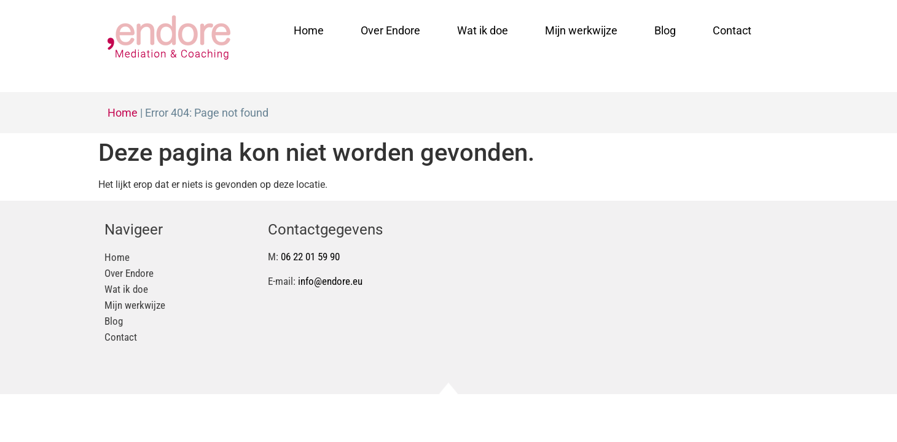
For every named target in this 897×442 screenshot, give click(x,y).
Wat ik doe (482, 30)
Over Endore (390, 30)
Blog (665, 30)
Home (309, 30)
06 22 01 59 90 (310, 256)
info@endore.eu (330, 281)
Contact (732, 30)
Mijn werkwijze (581, 30)
